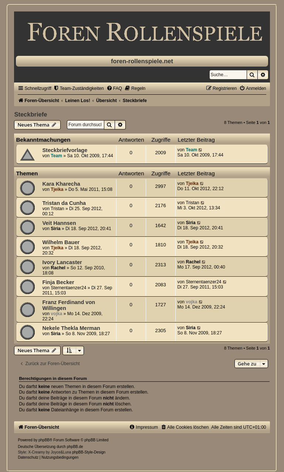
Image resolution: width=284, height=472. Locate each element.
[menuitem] (78, 88)
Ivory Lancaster (62, 262)
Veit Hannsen (59, 223)
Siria (55, 228)
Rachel (58, 267)
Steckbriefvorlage (64, 150)
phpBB (44, 440)
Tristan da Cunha (64, 203)
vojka (56, 313)
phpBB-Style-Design (88, 452)
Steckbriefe (30, 114)
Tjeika (57, 189)
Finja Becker (58, 282)
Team (56, 155)
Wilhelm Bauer (61, 242)
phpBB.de (75, 447)
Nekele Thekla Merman (71, 328)
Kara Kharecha (61, 184)
